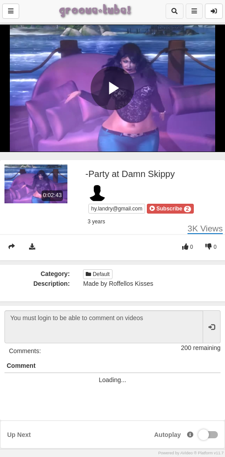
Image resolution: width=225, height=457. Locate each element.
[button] (170, 209)
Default (97, 274)
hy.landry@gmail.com (116, 209)
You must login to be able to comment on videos (103, 326)
